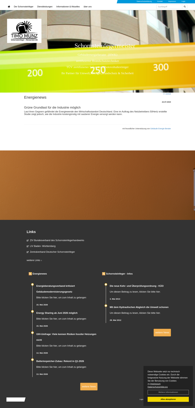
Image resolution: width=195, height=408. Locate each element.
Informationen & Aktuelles (68, 10)
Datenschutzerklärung (158, 387)
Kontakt (160, 1)
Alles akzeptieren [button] (168, 399)
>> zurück (167, 94)
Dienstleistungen (44, 10)
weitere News (89, 386)
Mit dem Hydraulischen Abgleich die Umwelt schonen (139, 307)
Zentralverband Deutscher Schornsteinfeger (51, 252)
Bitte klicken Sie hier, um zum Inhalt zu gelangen (61, 297)
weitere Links (34, 260)
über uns (88, 10)
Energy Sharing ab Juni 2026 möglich (57, 313)
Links (31, 232)
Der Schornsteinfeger (23, 10)
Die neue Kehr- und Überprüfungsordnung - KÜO (137, 286)
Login (183, 1)
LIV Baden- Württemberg (41, 246)
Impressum (155, 384)
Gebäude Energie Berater (160, 129)
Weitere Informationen (168, 392)
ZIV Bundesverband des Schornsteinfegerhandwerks (55, 240)
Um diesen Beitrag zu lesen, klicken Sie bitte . (135, 291)
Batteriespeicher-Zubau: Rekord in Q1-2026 (60, 361)
